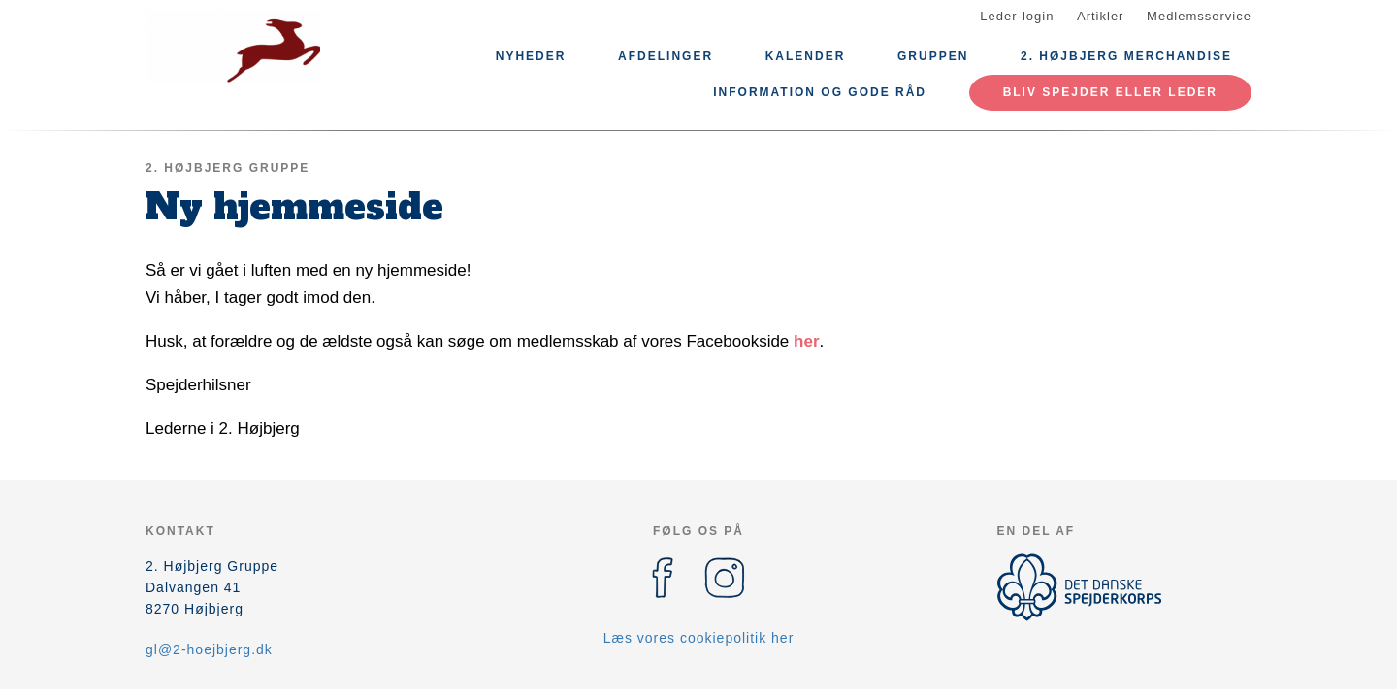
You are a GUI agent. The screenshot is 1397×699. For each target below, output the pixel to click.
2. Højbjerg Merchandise (1126, 56)
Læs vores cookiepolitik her (699, 638)
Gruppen (932, 56)
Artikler (1100, 16)
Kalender (805, 56)
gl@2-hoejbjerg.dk (209, 649)
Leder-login (1017, 16)
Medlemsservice (1199, 16)
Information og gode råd (819, 92)
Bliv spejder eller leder (1110, 92)
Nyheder (531, 56)
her (806, 341)
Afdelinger (665, 56)
